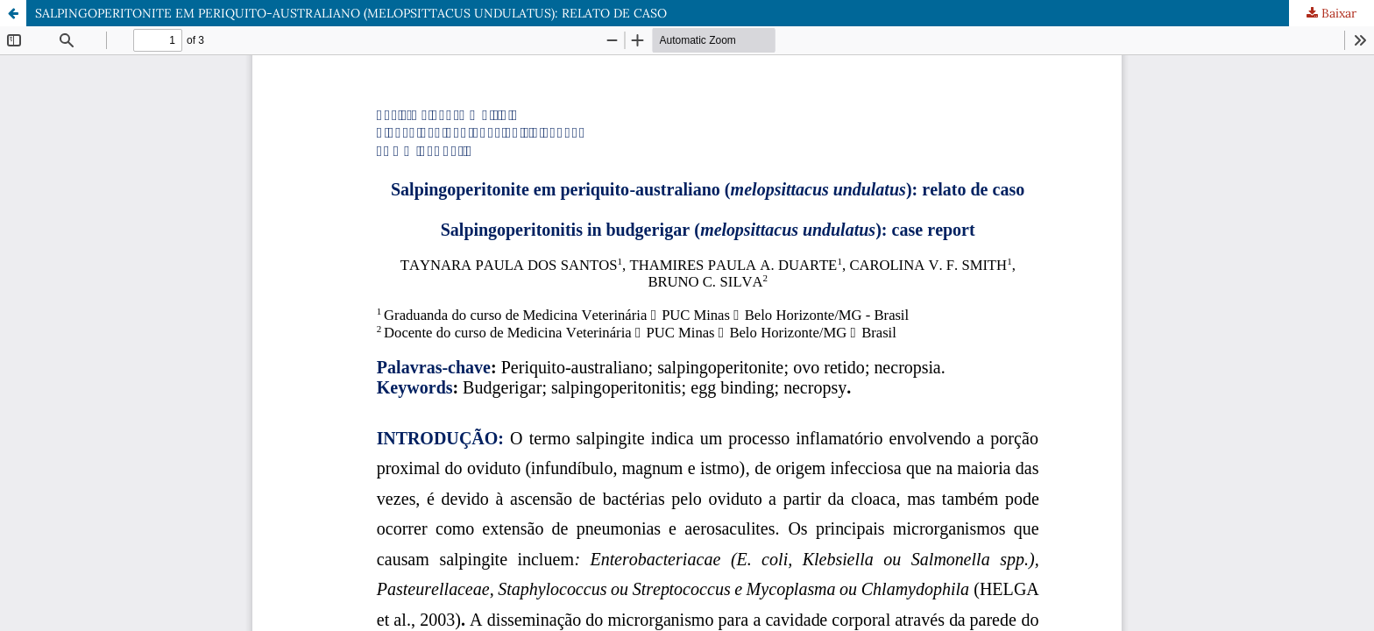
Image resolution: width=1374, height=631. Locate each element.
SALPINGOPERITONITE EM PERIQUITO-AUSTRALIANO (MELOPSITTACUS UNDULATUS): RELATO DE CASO (351, 13)
